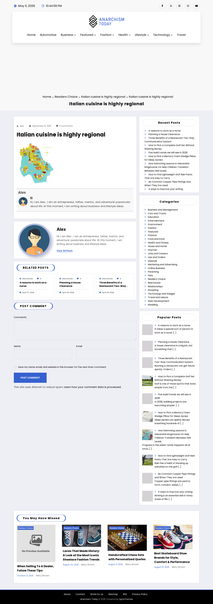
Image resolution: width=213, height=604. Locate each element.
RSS (125, 594)
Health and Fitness (158, 242)
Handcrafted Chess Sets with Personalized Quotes (127, 557)
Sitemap (113, 594)
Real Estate (154, 282)
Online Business (156, 268)
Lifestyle (142, 35)
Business (68, 35)
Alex (22, 126)
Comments (75, 328)
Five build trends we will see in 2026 (167, 152)
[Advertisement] (106, 64)
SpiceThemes (126, 599)
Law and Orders (156, 257)
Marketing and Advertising (162, 264)
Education (153, 217)
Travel (181, 35)
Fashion (107, 35)
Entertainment (156, 220)
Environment (155, 224)
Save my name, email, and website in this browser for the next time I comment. (62, 367)
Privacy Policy (139, 594)
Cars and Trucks (157, 213)
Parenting (153, 271)
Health (124, 35)
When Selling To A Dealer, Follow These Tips (36, 568)
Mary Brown (27, 278)
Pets (150, 275)
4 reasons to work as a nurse (33, 284)
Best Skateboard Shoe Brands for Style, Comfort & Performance (172, 557)
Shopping (153, 290)
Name (43, 352)
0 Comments (66, 126)
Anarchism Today (89, 599)
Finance (152, 235)
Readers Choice (157, 279)
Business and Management (163, 209)
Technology (163, 35)
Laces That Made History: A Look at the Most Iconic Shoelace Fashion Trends (81, 555)
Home (31, 35)
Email (105, 352)
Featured (88, 35)
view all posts (65, 250)
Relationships (155, 286)
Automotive (48, 35)
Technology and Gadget (161, 293)
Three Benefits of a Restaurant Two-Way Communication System (112, 284)
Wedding (153, 304)
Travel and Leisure (158, 297)
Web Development (158, 301)
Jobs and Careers (158, 253)
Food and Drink (156, 239)
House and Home (157, 246)
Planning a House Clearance (70, 284)
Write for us (96, 594)
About (67, 594)
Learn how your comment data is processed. (92, 387)
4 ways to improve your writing (165, 189)
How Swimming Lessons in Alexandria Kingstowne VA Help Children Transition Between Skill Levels (166, 167)
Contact (80, 594)
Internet (152, 250)
